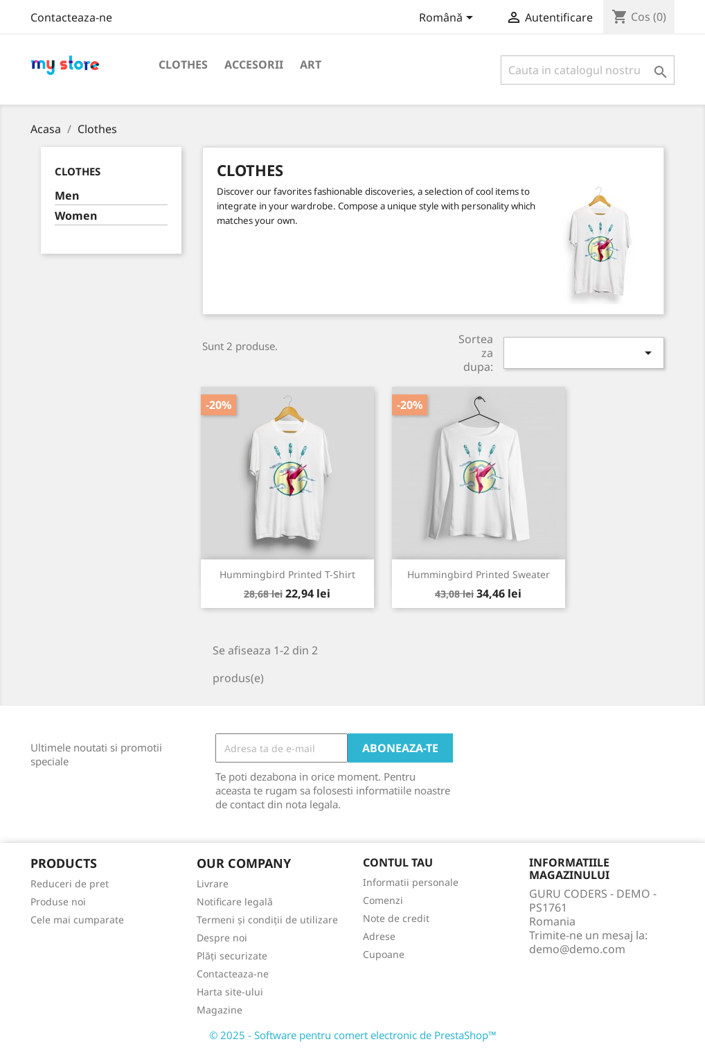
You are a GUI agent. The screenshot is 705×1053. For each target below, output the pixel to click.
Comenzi (383, 900)
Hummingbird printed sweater (478, 574)
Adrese (379, 936)
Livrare (213, 883)
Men (67, 196)
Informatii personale (410, 882)
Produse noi (58, 901)
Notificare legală (235, 901)
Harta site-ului (230, 991)
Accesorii (253, 64)
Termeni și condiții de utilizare (267, 919)
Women (76, 216)
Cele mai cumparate (77, 919)
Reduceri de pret (69, 883)
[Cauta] (588, 70)
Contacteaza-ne (71, 17)
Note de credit (396, 918)
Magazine (219, 1009)
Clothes (183, 64)
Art (310, 64)
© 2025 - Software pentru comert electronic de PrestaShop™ (353, 1035)
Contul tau (398, 862)
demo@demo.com (577, 949)
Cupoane (383, 954)
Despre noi (222, 937)
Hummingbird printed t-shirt (287, 574)
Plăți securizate (232, 955)
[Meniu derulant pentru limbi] (448, 18)
